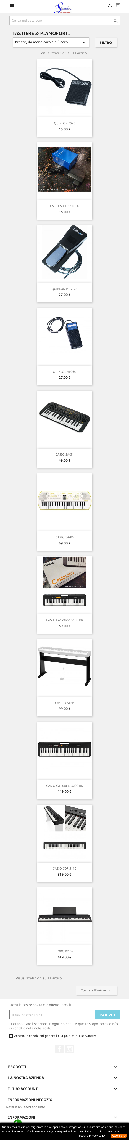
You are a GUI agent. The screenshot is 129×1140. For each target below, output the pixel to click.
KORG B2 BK (64, 951)
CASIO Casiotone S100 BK (64, 620)
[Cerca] (64, 20)
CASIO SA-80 (65, 537)
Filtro (106, 42)
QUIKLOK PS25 (64, 123)
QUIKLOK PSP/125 (64, 289)
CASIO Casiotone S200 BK (64, 785)
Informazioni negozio (30, 1099)
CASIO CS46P (64, 703)
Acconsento (119, 1135)
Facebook (59, 1049)
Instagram (69, 1049)
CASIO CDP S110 (64, 868)
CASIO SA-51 (65, 454)
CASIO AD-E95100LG (64, 206)
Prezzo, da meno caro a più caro (51, 42)
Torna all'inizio (96, 990)
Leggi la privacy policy (92, 1135)
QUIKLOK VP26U (64, 371)
